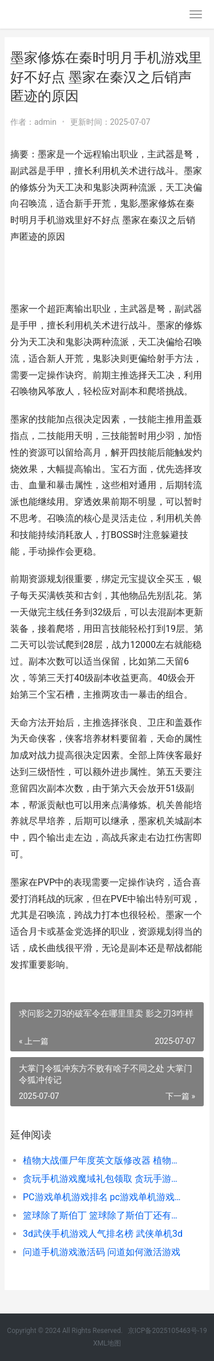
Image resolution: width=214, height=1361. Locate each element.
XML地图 (106, 1343)
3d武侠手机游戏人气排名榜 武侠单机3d (103, 1233)
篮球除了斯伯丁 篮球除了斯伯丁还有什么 (104, 1215)
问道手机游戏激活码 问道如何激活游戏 (101, 1252)
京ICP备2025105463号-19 (167, 1331)
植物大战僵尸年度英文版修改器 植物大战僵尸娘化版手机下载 (104, 1160)
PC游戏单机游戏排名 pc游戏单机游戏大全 (104, 1197)
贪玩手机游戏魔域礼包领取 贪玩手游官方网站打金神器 (104, 1178)
